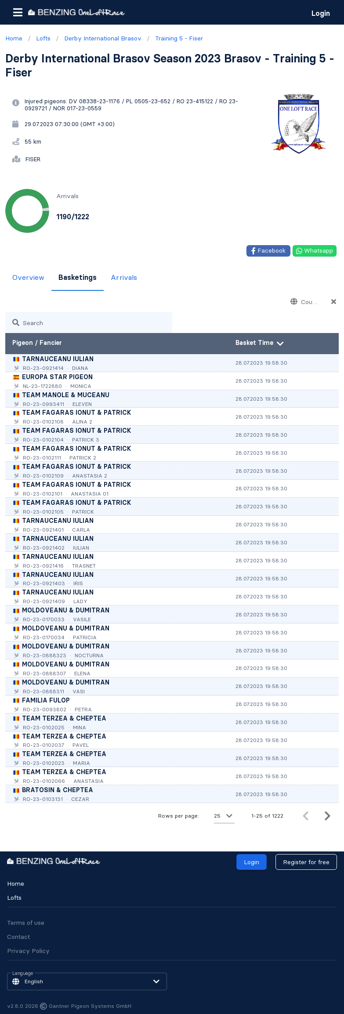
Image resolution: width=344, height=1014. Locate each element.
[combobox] (304, 301)
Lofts (14, 898)
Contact (18, 937)
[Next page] (327, 816)
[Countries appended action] (333, 301)
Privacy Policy (28, 951)
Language (22, 974)
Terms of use (25, 923)
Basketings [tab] (77, 277)
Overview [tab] (28, 277)
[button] (17, 12)
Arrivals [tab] (124, 277)
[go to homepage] (76, 12)
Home (15, 883)
